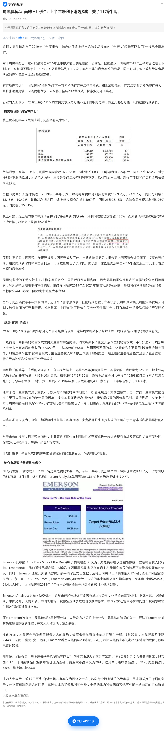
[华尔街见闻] (13, 4)
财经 (21, 38)
